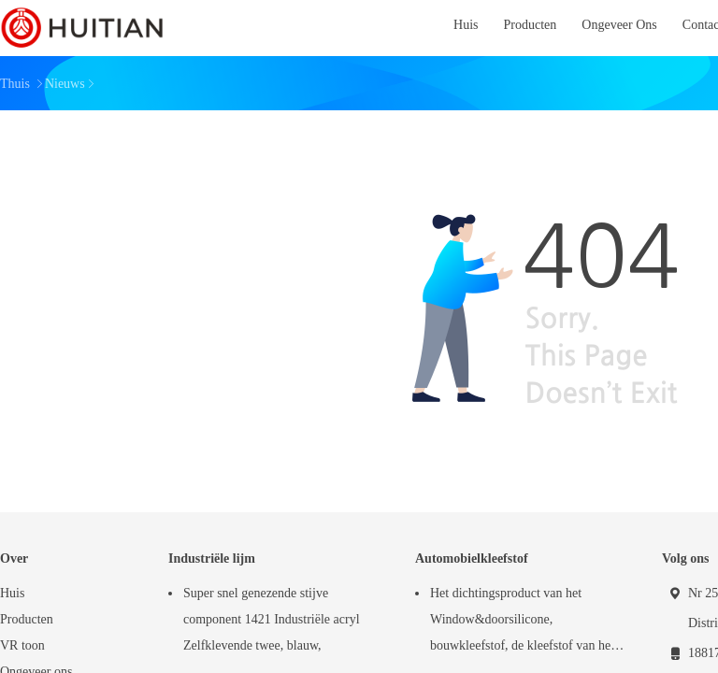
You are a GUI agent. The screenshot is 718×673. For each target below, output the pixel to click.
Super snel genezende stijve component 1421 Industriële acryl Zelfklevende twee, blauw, (271, 619)
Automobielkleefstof (471, 558)
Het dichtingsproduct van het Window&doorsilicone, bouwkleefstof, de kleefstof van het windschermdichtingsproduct (522, 622)
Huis (12, 593)
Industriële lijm (211, 558)
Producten (26, 619)
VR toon (22, 645)
